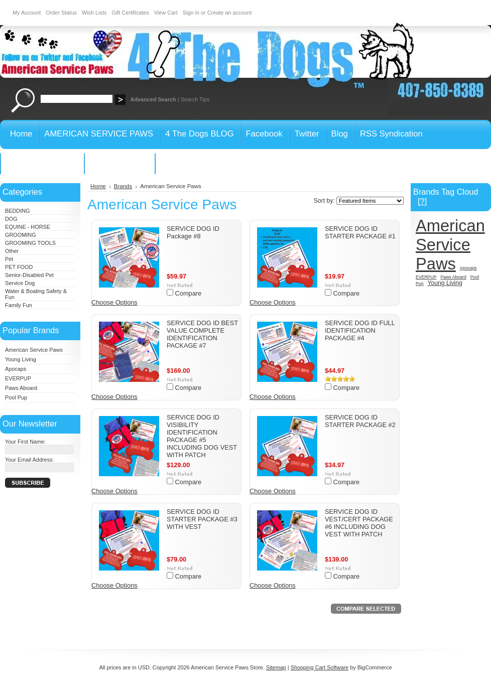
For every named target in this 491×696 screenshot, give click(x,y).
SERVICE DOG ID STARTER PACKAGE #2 (360, 421)
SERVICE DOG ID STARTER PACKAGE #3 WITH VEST (202, 519)
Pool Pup (16, 397)
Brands (123, 186)
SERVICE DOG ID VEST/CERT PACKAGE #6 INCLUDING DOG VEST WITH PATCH (359, 523)
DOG (11, 219)
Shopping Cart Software (319, 667)
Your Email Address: (29, 460)
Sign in (191, 13)
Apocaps (15, 369)
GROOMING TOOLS (30, 243)
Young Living (20, 359)
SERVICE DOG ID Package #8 (193, 232)
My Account (27, 13)
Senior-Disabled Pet (29, 275)
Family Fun (18, 305)
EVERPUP (18, 378)
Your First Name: (25, 442)
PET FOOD (19, 267)
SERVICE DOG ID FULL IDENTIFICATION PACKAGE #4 (360, 330)
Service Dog (20, 283)
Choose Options (114, 302)
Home (98, 186)
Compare (188, 293)
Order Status (61, 13)
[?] (422, 201)
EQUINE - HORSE (27, 227)
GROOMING (20, 235)
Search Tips (195, 99)
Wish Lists (94, 13)
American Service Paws (34, 350)
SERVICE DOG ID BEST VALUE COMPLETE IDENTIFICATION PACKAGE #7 (202, 334)
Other (12, 251)
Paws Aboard (21, 388)
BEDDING (17, 211)
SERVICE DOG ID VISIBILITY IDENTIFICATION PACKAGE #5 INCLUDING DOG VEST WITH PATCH (202, 436)
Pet (9, 259)
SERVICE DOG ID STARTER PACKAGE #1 (360, 232)
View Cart (166, 13)
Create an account (229, 13)
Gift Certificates (130, 13)
